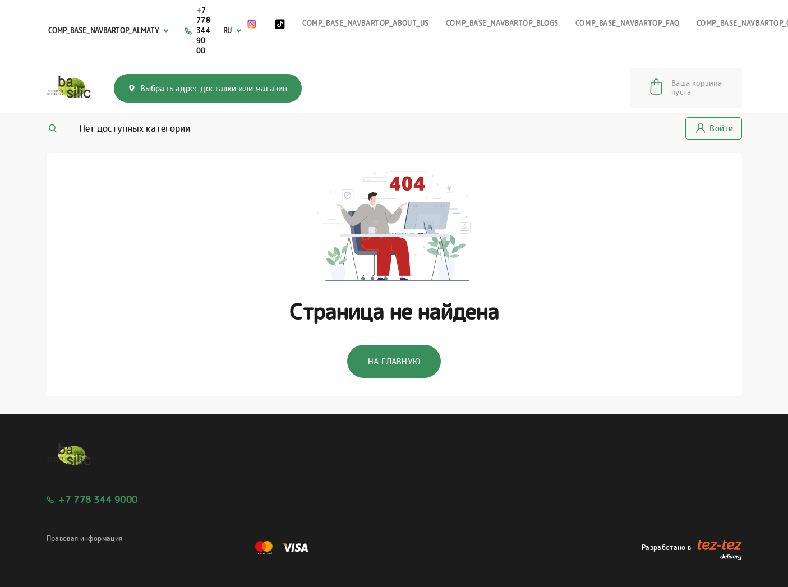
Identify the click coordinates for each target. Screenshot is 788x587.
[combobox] (110, 31)
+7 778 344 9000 (98, 499)
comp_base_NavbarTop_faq (627, 23)
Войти (714, 128)
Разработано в (692, 547)
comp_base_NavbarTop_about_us (365, 23)
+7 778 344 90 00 (203, 31)
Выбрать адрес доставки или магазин (208, 88)
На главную (394, 361)
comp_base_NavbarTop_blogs (502, 23)
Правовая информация (85, 538)
